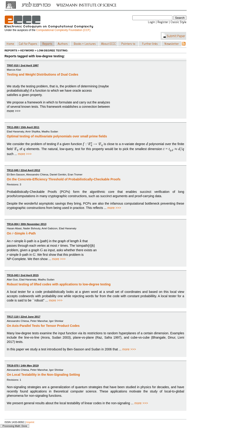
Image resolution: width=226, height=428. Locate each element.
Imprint (30, 422)
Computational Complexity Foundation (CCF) (63, 30)
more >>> (24, 154)
